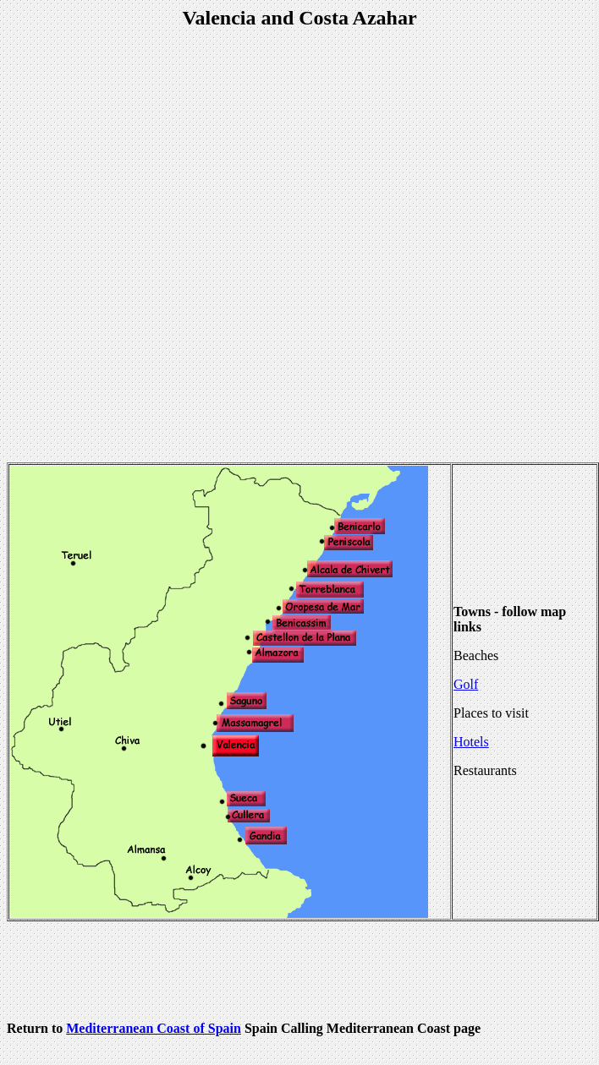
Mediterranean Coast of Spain (153, 1028)
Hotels (471, 742)
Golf (465, 684)
